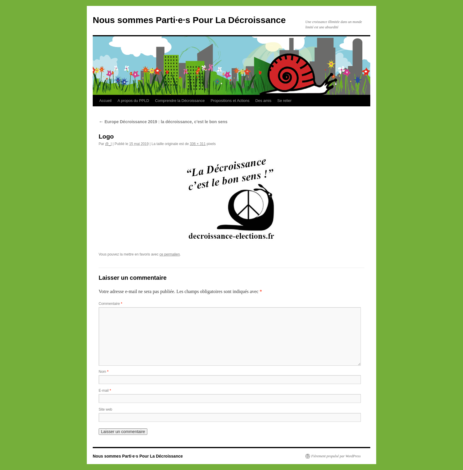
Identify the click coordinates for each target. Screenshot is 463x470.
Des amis (263, 100)
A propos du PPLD (133, 100)
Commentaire (110, 304)
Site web (105, 409)
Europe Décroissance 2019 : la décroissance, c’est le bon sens (163, 121)
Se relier (284, 100)
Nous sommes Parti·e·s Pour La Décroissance (189, 20)
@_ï (108, 144)
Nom (103, 372)
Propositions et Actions (230, 100)
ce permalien (169, 254)
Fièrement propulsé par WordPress (336, 456)
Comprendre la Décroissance (180, 100)
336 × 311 (198, 144)
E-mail (105, 390)
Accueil (105, 100)
